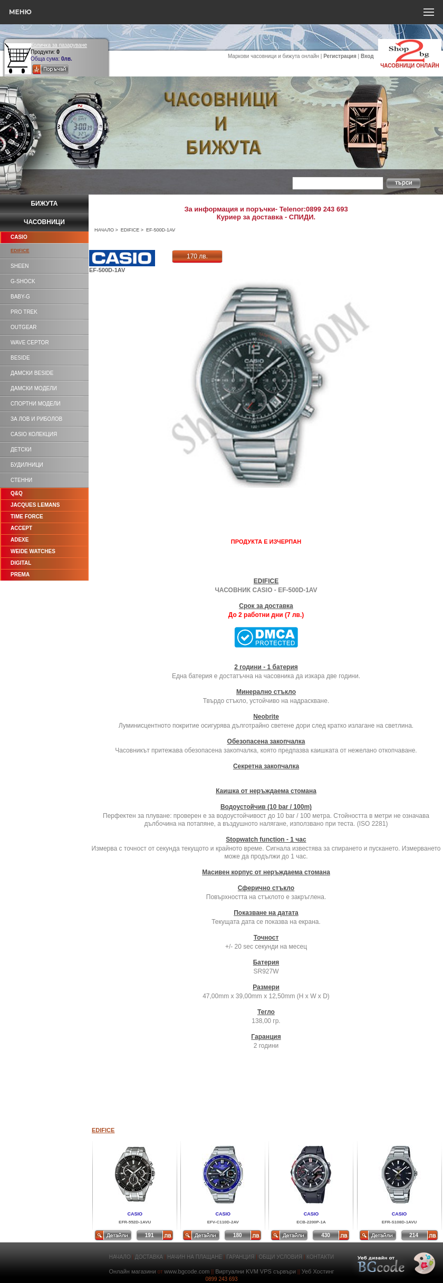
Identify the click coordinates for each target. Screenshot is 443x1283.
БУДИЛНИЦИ (27, 465)
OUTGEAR (23, 327)
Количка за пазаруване (59, 45)
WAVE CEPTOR (30, 342)
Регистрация (340, 56)
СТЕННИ (21, 480)
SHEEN (19, 266)
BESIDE (20, 358)
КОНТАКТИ (320, 1257)
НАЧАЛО (104, 230)
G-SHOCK (23, 281)
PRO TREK (24, 312)
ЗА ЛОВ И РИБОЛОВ (36, 419)
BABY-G (20, 297)
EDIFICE (130, 230)
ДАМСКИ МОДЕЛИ (34, 388)
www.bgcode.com (186, 1271)
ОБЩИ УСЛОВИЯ (280, 1257)
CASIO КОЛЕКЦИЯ (34, 434)
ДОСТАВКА (149, 1257)
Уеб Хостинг (318, 1271)
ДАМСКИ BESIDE (32, 373)
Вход (367, 56)
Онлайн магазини (132, 1271)
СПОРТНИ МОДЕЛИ (36, 404)
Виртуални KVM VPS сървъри (255, 1271)
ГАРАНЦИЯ (240, 1257)
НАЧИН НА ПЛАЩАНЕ (194, 1257)
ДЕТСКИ (21, 449)
